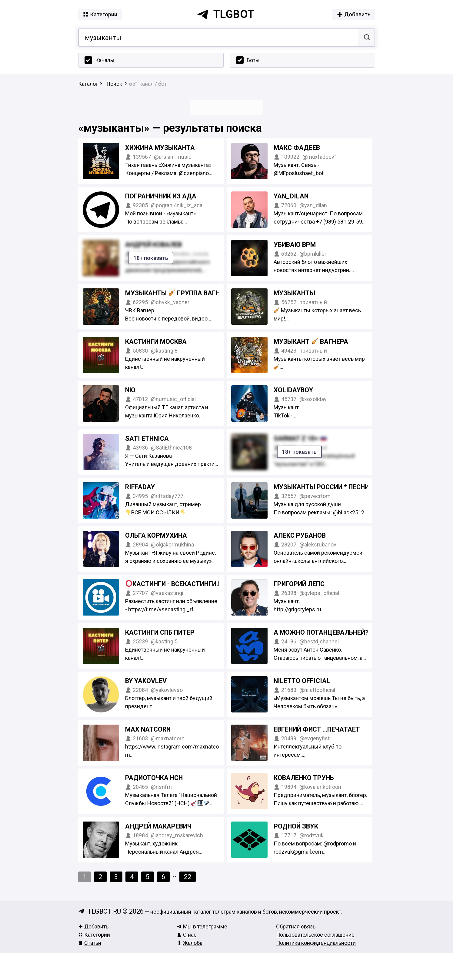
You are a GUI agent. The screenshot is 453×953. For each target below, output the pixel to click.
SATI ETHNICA (147, 438)
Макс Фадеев (297, 147)
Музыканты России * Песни (321, 487)
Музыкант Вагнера (311, 341)
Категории (94, 934)
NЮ (130, 390)
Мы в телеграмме (202, 926)
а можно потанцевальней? (321, 632)
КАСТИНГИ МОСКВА (156, 341)
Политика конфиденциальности (316, 943)
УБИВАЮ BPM (295, 244)
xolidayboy (293, 390)
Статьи (89, 943)
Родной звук (296, 826)
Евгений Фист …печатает (317, 729)
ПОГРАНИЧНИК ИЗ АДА (160, 196)
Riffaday (140, 487)
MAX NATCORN (148, 729)
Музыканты (294, 293)
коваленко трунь (304, 778)
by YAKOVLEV (146, 681)
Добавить (93, 926)
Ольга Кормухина (156, 535)
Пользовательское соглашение (315, 934)
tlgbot (225, 14)
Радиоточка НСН (154, 778)
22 (187, 877)
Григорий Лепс (299, 584)
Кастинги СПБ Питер (160, 632)
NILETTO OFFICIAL (302, 681)
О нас (187, 934)
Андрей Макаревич (158, 826)
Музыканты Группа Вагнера (178, 293)
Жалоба (189, 943)
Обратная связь (295, 926)
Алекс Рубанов (300, 535)
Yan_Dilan (291, 196)
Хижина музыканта (160, 147)
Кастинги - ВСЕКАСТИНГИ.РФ (177, 584)
